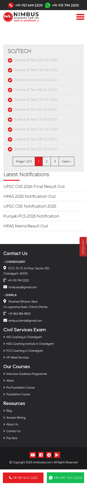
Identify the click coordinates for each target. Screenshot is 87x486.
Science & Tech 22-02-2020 (35, 149)
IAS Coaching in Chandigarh (24, 337)
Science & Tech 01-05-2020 (35, 80)
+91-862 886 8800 (19, 313)
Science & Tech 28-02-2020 (35, 139)
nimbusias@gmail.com (22, 287)
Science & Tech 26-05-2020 (36, 60)
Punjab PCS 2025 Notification (31, 216)
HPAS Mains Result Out (25, 226)
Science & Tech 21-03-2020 (35, 109)
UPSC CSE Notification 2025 (29, 206)
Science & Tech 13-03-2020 (35, 119)
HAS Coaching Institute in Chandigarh (30, 343)
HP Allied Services (17, 357)
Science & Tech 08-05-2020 (36, 70)
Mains (10, 380)
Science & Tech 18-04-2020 (35, 90)
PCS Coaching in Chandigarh (24, 350)
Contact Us (13, 431)
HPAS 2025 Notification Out (29, 196)
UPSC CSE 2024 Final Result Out (34, 186)
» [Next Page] (70, 161)
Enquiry (83, 246)
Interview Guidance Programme (26, 374)
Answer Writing (15, 417)
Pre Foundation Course (20, 387)
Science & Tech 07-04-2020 (36, 99)
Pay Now (11, 438)
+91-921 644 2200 (29, 5)
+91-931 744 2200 (62, 5)
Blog (9, 410)
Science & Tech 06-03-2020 (36, 129)
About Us (12, 424)
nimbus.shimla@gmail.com (25, 320)
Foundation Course (18, 394)
